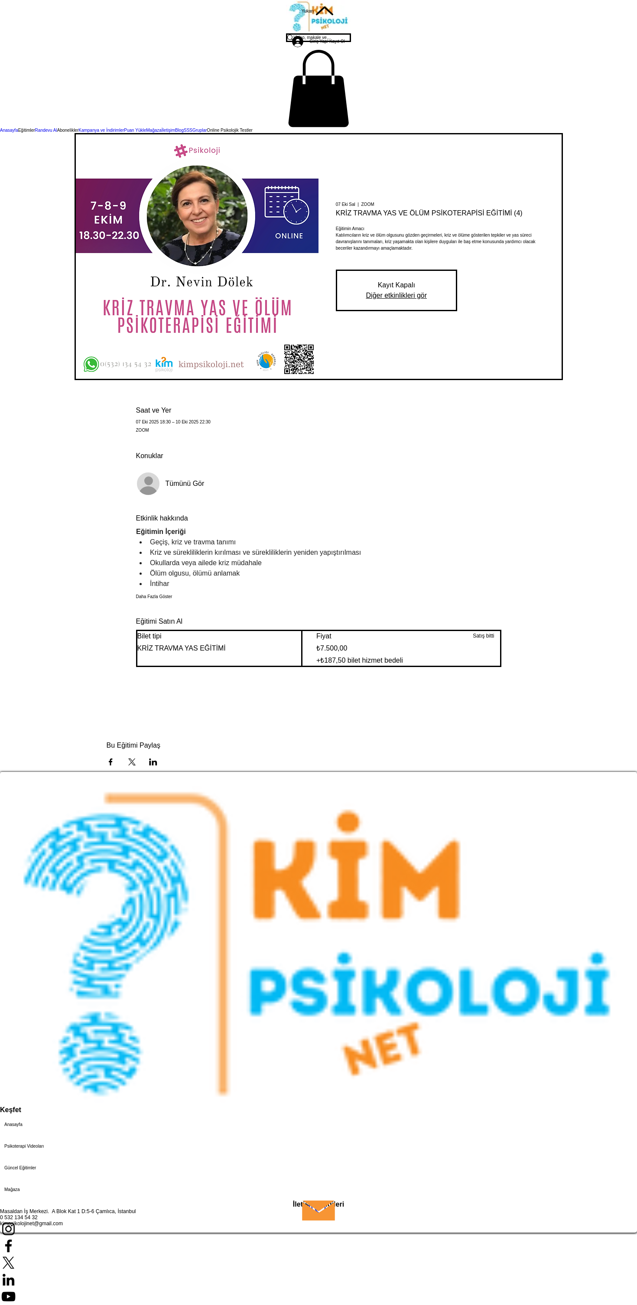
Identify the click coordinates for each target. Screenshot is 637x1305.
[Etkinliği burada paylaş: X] (132, 761)
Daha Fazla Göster (154, 596)
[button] (318, 88)
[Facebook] (318, 1245)
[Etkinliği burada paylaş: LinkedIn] (153, 761)
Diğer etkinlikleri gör (396, 295)
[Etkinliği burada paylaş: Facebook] (111, 761)
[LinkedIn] (318, 1279)
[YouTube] (318, 1296)
